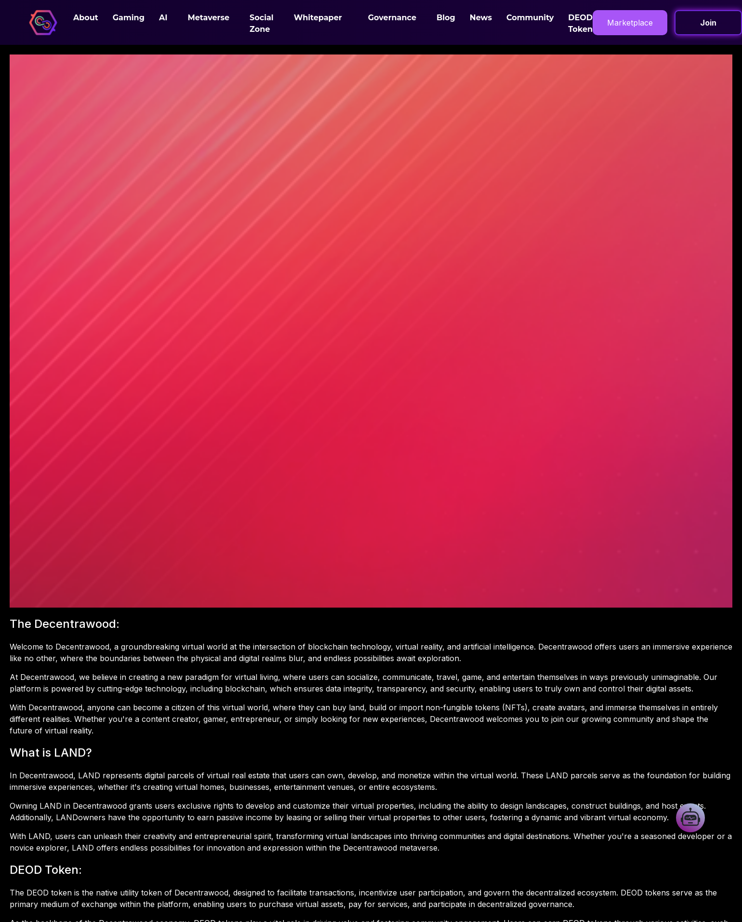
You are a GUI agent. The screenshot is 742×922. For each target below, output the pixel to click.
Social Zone (262, 23)
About (85, 17)
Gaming (129, 17)
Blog (446, 17)
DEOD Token (580, 23)
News (481, 17)
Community (530, 17)
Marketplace (630, 22)
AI (163, 17)
